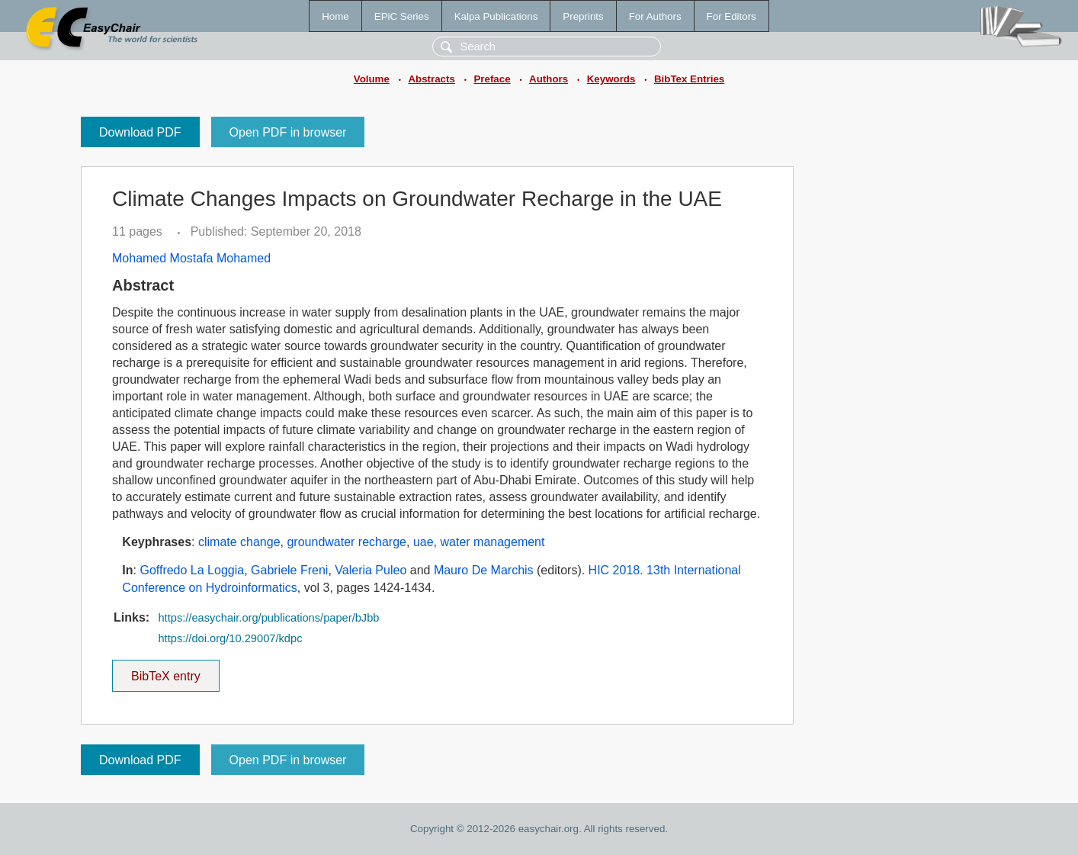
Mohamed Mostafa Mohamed (191, 258)
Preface (491, 79)
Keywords (611, 79)
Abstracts (431, 79)
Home (335, 16)
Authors (548, 79)
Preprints (583, 16)
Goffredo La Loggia (192, 570)
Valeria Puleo (370, 570)
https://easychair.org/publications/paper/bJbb (268, 618)
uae (423, 541)
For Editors (731, 16)
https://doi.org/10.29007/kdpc (230, 638)
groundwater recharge (346, 541)
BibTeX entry (165, 671)
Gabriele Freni (289, 570)
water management (492, 541)
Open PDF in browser (288, 132)
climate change (239, 541)
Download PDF (140, 132)
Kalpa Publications (496, 16)
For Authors (655, 16)
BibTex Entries (689, 79)
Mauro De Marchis (484, 570)
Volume (372, 79)
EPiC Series (401, 16)
